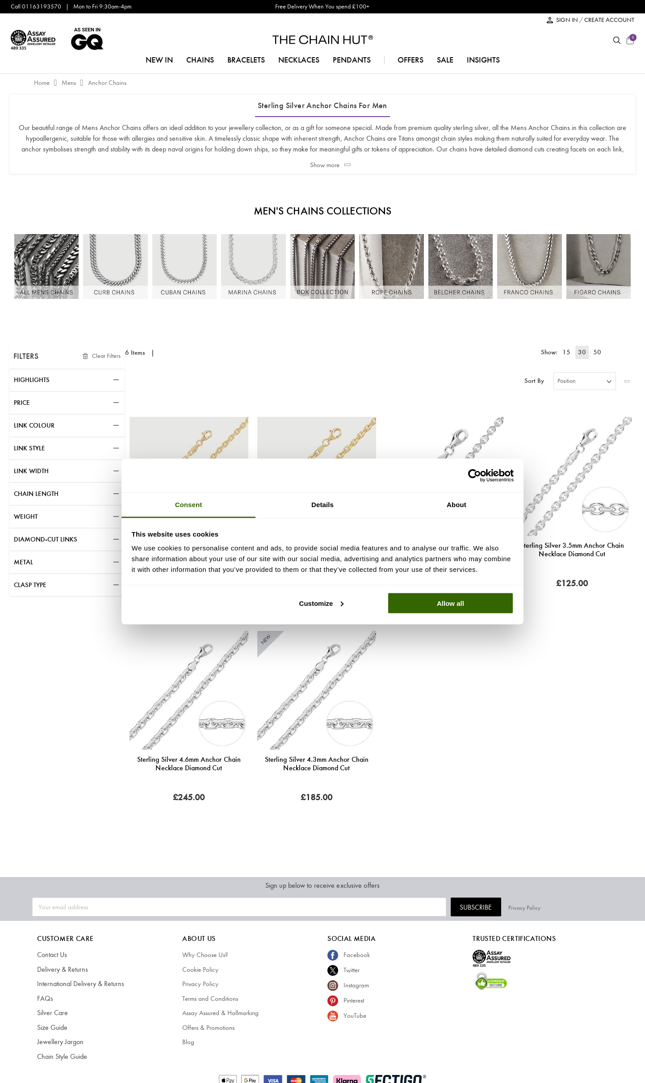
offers (410, 60)
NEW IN (159, 60)
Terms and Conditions (210, 999)
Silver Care (51, 1013)
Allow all (450, 603)
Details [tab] (322, 504)
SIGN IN (567, 20)
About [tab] (456, 504)
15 (570, 352)
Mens (70, 83)
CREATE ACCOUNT (609, 20)
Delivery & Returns (60, 969)
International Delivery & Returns (77, 984)
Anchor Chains (107, 83)
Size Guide (51, 1028)
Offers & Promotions (208, 1028)
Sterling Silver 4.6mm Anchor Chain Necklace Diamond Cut (189, 763)
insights (483, 60)
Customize (321, 603)
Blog (188, 1042)
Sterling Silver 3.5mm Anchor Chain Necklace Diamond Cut (572, 549)
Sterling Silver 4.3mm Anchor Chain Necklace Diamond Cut (317, 763)
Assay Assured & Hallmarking (220, 1013)
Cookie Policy (200, 969)
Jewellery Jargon (58, 1042)
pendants (352, 60)
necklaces (298, 60)
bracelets (246, 60)
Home (42, 83)
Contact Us (51, 955)
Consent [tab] (188, 504)
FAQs (44, 999)
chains (200, 60)
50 (597, 352)
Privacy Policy (597, 906)
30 (584, 352)
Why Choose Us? (205, 955)
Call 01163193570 (36, 6)
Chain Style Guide (61, 1057)
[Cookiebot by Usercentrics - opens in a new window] (475, 475)
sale (445, 60)
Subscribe (548, 907)
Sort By (534, 381)
